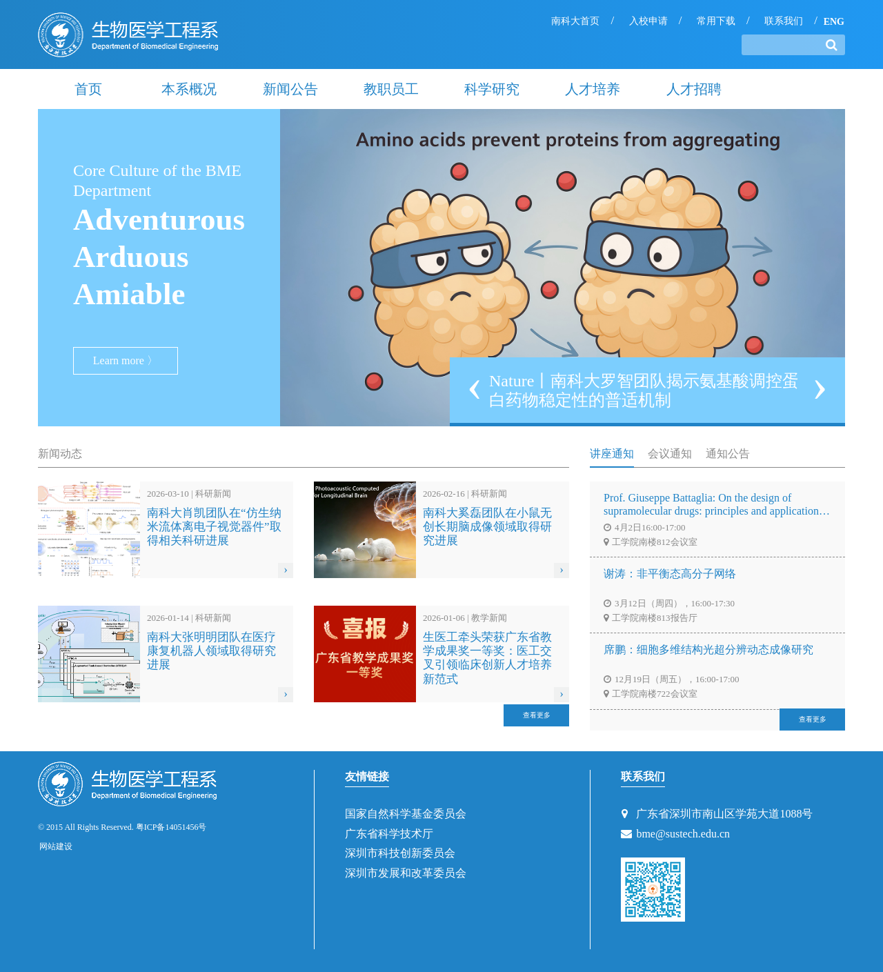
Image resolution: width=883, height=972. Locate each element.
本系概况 (189, 89)
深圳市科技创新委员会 (400, 853)
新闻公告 (290, 89)
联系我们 (783, 21)
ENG (834, 22)
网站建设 (55, 846)
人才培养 (592, 89)
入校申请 (648, 21)
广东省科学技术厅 (389, 834)
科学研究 (491, 89)
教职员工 (391, 89)
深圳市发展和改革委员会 (405, 873)
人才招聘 (694, 89)
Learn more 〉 (125, 360)
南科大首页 (575, 21)
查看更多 (536, 715)
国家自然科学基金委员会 (405, 814)
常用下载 (716, 21)
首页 (88, 89)
